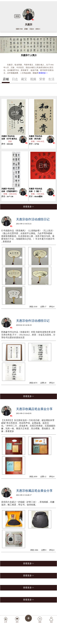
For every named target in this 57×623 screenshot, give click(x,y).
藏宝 (24, 79)
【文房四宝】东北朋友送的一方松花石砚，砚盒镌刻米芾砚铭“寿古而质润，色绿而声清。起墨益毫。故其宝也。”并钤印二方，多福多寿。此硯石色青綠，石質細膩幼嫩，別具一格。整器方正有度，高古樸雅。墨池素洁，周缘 (28, 425)
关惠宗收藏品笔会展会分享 (34, 409)
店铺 (6, 79)
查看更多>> (43, 73)
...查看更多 (6, 241)
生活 (51, 79)
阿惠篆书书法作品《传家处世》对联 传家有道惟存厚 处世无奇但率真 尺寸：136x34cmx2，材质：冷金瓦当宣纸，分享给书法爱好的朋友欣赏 (28, 335)
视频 (33, 79)
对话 (17, 16)
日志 (15, 79)
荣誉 (42, 79)
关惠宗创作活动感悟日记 (33, 219)
